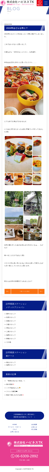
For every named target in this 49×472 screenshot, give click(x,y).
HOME (14, 424)
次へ (41, 291)
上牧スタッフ (11, 331)
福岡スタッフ (11, 335)
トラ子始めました (13, 388)
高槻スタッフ (11, 321)
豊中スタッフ (11, 314)
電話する (39, 5)
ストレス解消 (11, 391)
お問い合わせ (14, 432)
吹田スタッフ (11, 317)
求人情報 (34, 429)
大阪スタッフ (11, 324)
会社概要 (34, 424)
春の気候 (10, 384)
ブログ (15, 429)
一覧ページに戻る (25, 291)
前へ (7, 291)
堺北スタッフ (11, 328)
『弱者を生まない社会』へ (15, 381)
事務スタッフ (11, 338)
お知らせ (34, 427)
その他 (8, 342)
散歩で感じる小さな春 (14, 395)
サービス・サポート (14, 427)
